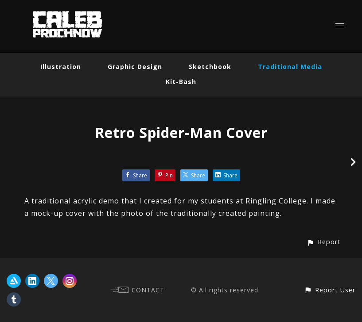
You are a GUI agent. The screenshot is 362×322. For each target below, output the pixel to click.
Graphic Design (135, 66)
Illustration (60, 66)
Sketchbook (210, 66)
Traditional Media (290, 66)
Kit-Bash (181, 81)
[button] (323, 242)
